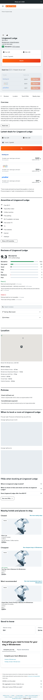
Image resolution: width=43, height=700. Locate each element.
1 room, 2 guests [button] (8, 56)
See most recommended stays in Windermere (33, 582)
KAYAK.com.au (6, 695)
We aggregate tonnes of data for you (22, 684)
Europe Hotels (19, 695)
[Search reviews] (23, 307)
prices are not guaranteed (34, 676)
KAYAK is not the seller (22, 681)
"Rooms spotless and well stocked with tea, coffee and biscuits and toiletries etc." (20, 289)
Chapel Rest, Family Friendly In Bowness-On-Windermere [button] (17, 602)
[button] (41, 2)
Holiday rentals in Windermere (12, 661)
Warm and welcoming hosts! (11, 284)
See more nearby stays (36, 515)
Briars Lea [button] (4, 535)
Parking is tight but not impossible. (12, 297)
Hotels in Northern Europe (20, 697)
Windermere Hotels (16, 698)
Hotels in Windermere (10, 659)
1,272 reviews (16, 46)
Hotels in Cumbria (32, 697)
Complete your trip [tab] (9, 649)
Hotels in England (8, 697)
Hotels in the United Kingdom (31, 695)
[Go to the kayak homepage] (11, 6)
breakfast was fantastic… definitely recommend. (16, 286)
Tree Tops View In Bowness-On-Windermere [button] (14, 569)
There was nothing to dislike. (11, 299)
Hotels (12, 695)
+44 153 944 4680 (7, 44)
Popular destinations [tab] (23, 649)
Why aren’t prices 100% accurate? (22, 687)
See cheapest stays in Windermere (32, 547)
